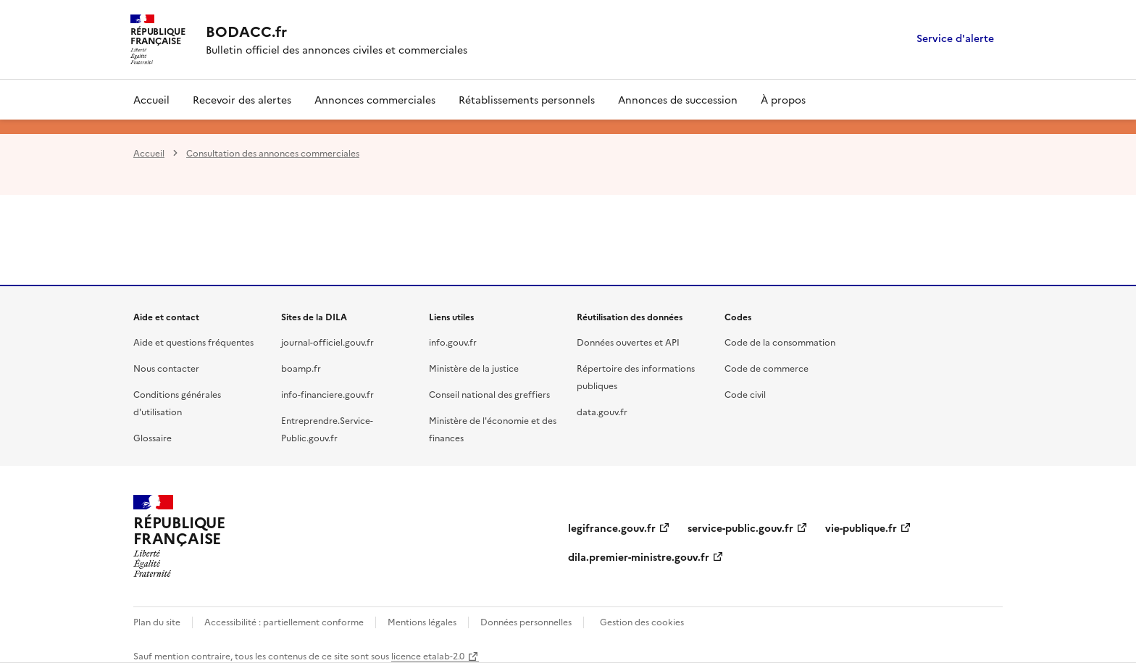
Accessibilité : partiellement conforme (284, 621)
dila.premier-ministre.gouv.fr (638, 556)
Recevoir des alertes (242, 99)
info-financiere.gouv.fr (327, 394)
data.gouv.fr (602, 411)
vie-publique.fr (861, 527)
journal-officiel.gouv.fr (327, 341)
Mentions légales (422, 621)
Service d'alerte (955, 38)
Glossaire (152, 437)
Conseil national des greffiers (489, 394)
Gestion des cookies (642, 621)
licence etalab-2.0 (427, 655)
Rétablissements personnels (527, 99)
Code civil (745, 394)
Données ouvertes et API (628, 341)
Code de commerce (766, 368)
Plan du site (156, 621)
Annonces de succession (678, 99)
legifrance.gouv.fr (612, 527)
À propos (783, 99)
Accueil (151, 99)
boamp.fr (301, 368)
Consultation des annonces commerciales (272, 152)
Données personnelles (526, 621)
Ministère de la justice (474, 368)
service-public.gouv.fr (740, 527)
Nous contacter (166, 368)
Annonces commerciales (374, 99)
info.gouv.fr (453, 341)
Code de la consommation (779, 341)
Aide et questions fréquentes (193, 341)
